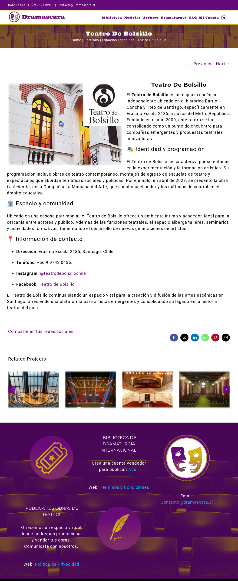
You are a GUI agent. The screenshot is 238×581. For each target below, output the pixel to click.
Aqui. (133, 469)
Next (221, 63)
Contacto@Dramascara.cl (76, 5)
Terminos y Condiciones (124, 487)
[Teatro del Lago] (33, 372)
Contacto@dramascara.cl (187, 502)
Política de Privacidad (57, 564)
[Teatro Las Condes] (90, 372)
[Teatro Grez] (204, 372)
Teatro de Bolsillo (57, 284)
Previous (202, 63)
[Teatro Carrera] (147, 372)
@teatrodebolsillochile (63, 273)
